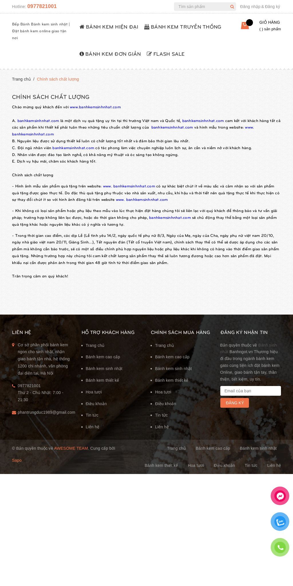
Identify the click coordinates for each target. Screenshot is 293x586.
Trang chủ (95, 345)
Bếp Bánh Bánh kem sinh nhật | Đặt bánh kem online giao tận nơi (41, 30)
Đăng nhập (250, 6)
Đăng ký (272, 6)
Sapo (17, 460)
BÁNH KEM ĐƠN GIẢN (110, 53)
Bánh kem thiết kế (102, 380)
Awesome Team (71, 448)
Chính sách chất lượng (51, 96)
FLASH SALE (166, 53)
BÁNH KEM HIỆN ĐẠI (109, 26)
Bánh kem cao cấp (103, 357)
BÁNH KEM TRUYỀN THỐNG (182, 26)
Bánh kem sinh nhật (104, 368)
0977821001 (42, 6)
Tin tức (92, 415)
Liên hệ (93, 427)
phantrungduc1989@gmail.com (45, 412)
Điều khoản (96, 403)
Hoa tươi (94, 392)
